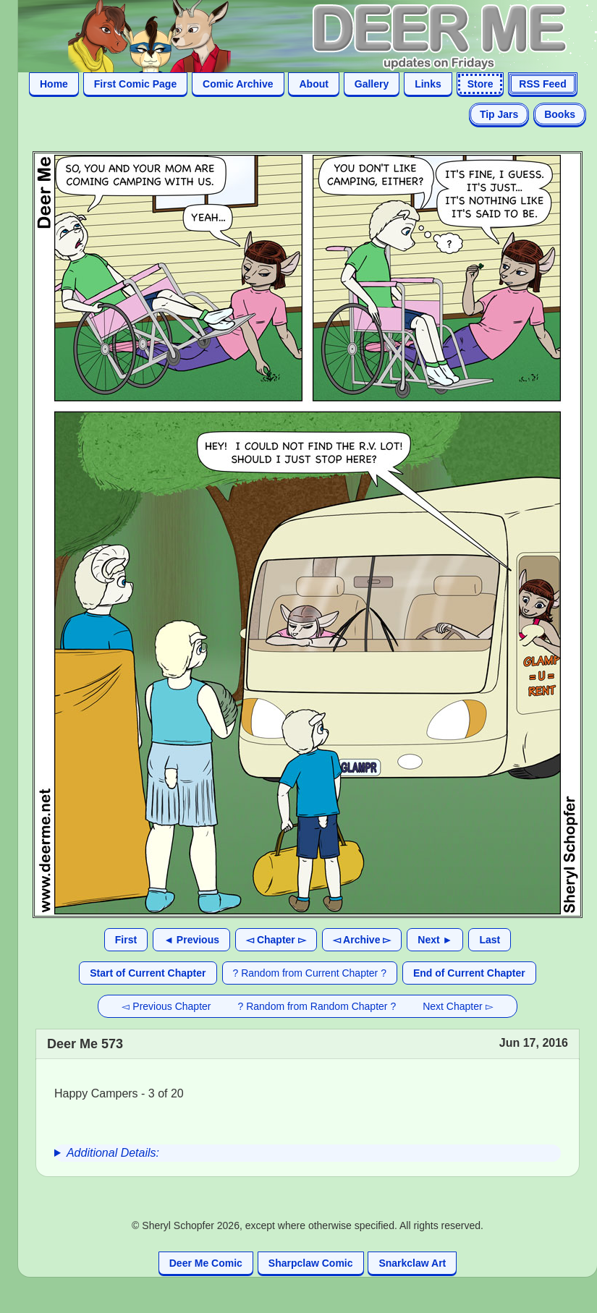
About (313, 84)
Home (54, 84)
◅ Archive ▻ (362, 940)
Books (559, 114)
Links (428, 84)
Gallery (372, 84)
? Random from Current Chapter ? (309, 973)
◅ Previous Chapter (166, 1006)
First (126, 940)
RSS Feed (542, 84)
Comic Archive (238, 84)
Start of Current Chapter (148, 973)
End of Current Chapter (469, 973)
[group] (307, 1153)
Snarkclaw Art (412, 1263)
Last (489, 940)
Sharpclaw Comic (310, 1263)
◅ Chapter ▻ (276, 940)
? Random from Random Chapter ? (317, 1006)
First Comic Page (135, 84)
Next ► (435, 940)
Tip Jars (499, 114)
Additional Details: (113, 1153)
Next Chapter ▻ (458, 1006)
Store (480, 84)
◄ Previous (191, 940)
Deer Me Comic (205, 1263)
